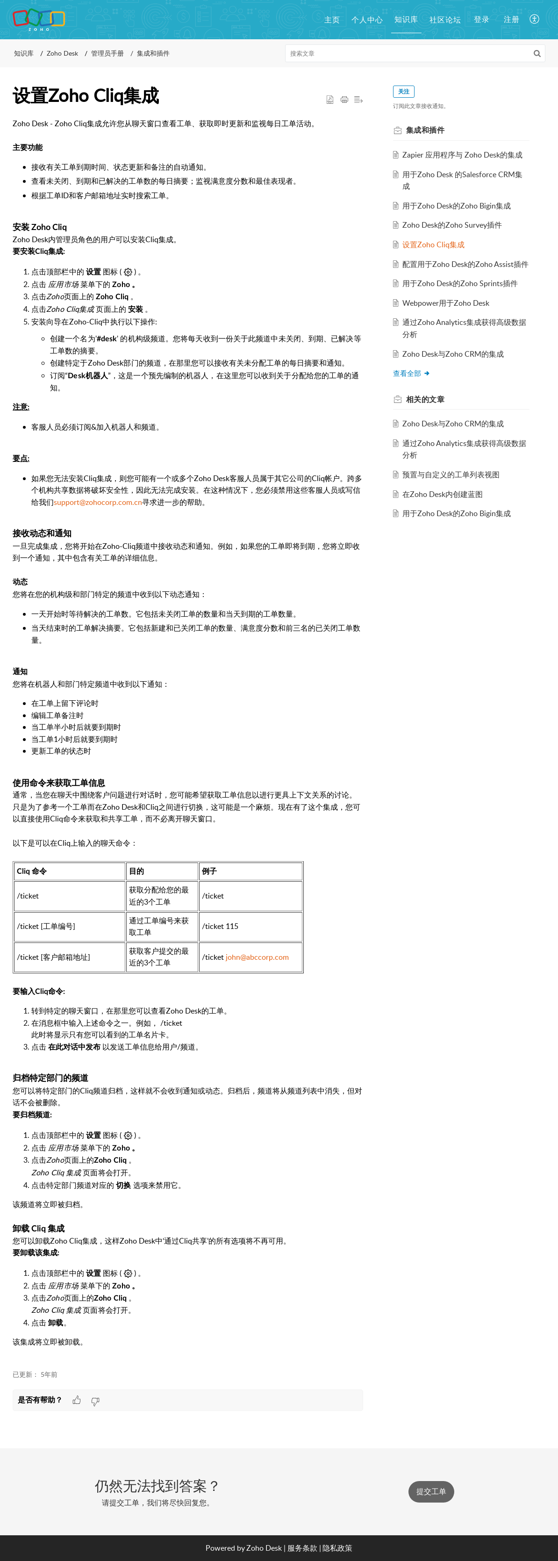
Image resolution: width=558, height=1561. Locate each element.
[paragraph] (188, 739)
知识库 (406, 19)
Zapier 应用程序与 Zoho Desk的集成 (463, 155)
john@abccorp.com (257, 957)
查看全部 (411, 373)
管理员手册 (107, 53)
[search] (415, 53)
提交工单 (431, 1492)
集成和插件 (153, 53)
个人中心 (367, 19)
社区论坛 (445, 19)
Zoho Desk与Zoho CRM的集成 (453, 354)
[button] (534, 19)
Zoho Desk (62, 53)
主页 (332, 19)
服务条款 (302, 1548)
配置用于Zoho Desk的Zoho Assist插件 (466, 264)
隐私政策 (337, 1548)
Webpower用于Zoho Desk (446, 303)
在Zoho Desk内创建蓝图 (443, 494)
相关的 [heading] (425, 399)
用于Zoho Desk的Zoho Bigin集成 (457, 206)
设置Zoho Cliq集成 (434, 244)
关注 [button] (403, 91)
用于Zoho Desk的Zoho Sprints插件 (460, 283)
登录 (482, 19)
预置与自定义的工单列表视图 (451, 474)
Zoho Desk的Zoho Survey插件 (452, 225)
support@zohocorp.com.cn (98, 502)
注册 (512, 19)
